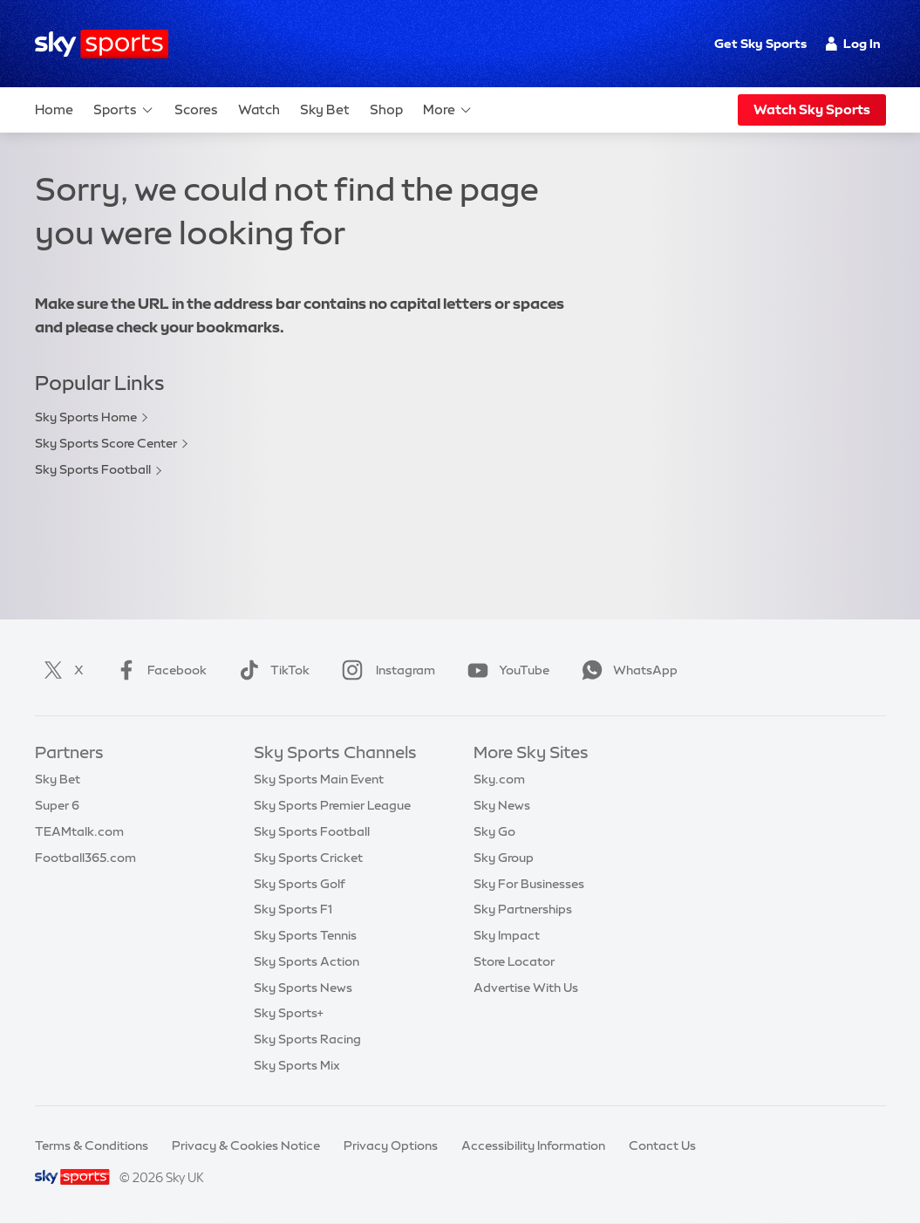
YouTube (504, 670)
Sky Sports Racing (307, 1039)
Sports (123, 110)
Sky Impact (507, 935)
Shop (386, 109)
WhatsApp (626, 670)
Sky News (502, 805)
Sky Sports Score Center (106, 443)
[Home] (101, 44)
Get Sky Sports (760, 44)
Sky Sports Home (86, 417)
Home (54, 109)
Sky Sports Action (306, 961)
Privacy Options (391, 1145)
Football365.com (85, 857)
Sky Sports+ (289, 1013)
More (448, 110)
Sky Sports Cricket (308, 857)
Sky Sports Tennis (305, 935)
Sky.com (499, 779)
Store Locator (514, 961)
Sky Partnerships (523, 909)
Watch (259, 109)
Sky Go (494, 831)
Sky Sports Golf (299, 884)
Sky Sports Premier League (332, 805)
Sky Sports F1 (293, 909)
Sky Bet (325, 109)
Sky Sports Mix (297, 1065)
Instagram (385, 670)
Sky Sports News (303, 987)
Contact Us (662, 1145)
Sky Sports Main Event (319, 779)
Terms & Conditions (91, 1145)
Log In (853, 44)
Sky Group (504, 857)
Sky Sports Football (93, 469)
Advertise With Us (526, 987)
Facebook (158, 670)
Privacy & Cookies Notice (246, 1145)
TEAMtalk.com (79, 831)
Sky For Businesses (529, 884)
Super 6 (57, 805)
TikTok (271, 670)
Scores (196, 109)
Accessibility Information (533, 1145)
